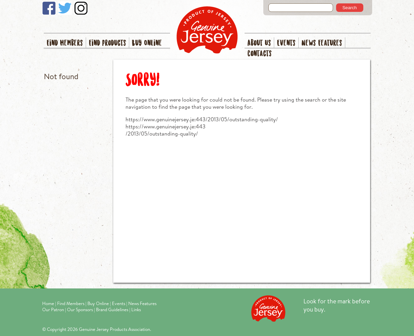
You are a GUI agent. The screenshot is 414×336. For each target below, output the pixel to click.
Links (136, 309)
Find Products (107, 43)
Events (286, 43)
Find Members (65, 43)
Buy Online (147, 43)
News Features (321, 43)
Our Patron (53, 309)
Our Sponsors (80, 309)
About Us (259, 43)
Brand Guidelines (112, 309)
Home (48, 303)
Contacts (259, 54)
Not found (61, 76)
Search (349, 7)
